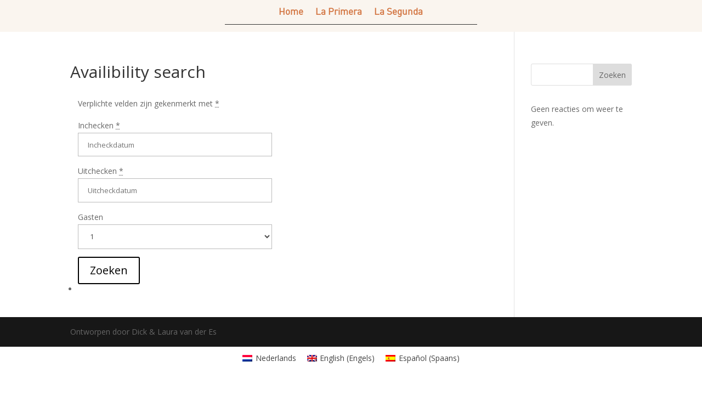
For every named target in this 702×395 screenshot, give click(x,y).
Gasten (90, 217)
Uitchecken (100, 171)
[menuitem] (269, 358)
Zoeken (612, 75)
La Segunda (398, 12)
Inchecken (99, 125)
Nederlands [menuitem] (276, 358)
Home (291, 12)
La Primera (338, 12)
